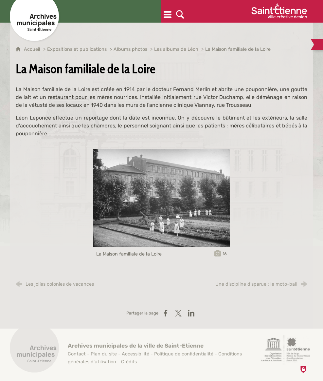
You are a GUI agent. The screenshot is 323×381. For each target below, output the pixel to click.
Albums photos (130, 49)
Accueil (33, 49)
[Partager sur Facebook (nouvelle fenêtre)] (165, 313)
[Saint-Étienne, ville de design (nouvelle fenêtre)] (285, 350)
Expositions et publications (77, 49)
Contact (77, 354)
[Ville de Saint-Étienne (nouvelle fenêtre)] (279, 11)
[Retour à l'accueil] (34, 351)
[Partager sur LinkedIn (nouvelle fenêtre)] (191, 313)
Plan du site (104, 354)
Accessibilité (135, 354)
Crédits (129, 362)
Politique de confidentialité (183, 354)
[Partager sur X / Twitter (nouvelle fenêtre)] (178, 313)
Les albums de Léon (176, 49)
